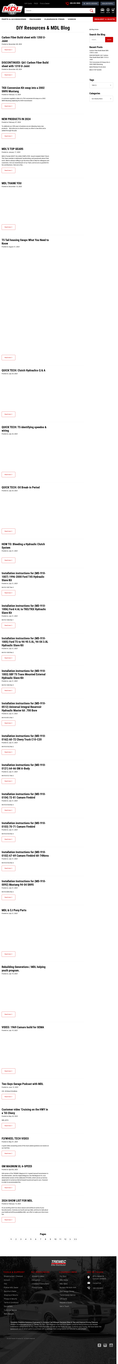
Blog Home (93, 29)
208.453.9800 (75, 3)
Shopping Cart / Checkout (13, 1276)
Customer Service (10, 1310)
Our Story (63, 1276)
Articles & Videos (38, 1276)
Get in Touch (64, 1306)
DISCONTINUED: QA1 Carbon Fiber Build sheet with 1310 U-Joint (99, 57)
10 (55, 1239)
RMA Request (9, 1314)
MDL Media (64, 1280)
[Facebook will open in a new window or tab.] (99, 1345)
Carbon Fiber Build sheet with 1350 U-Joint (99, 51)
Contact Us (96, 1283)
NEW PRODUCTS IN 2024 (97, 67)
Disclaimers (8, 1306)
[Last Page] (75, 1239)
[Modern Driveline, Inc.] (12, 9)
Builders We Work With (68, 1288)
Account (7, 1280)
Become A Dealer (10, 1291)
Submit (109, 39)
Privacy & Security (10, 1299)
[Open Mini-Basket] (113, 10)
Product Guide (37, 1288)
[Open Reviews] (90, 3)
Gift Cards (28, 3)
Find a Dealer (45, 3)
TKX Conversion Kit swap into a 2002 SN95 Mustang (99, 63)
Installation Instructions (40, 1284)
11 (60, 1239)
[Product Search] (60, 10)
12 (65, 1239)
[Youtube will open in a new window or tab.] (111, 1345)
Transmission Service (67, 1295)
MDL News (64, 1284)
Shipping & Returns (11, 1295)
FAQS (36, 3)
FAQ (5, 1284)
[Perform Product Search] (91, 10)
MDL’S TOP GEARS (95, 70)
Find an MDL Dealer (11, 1288)
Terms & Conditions (11, 1303)
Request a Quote (66, 1303)
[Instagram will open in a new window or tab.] (105, 1345)
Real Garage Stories (67, 1291)
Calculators (36, 1280)
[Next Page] (70, 1239)
